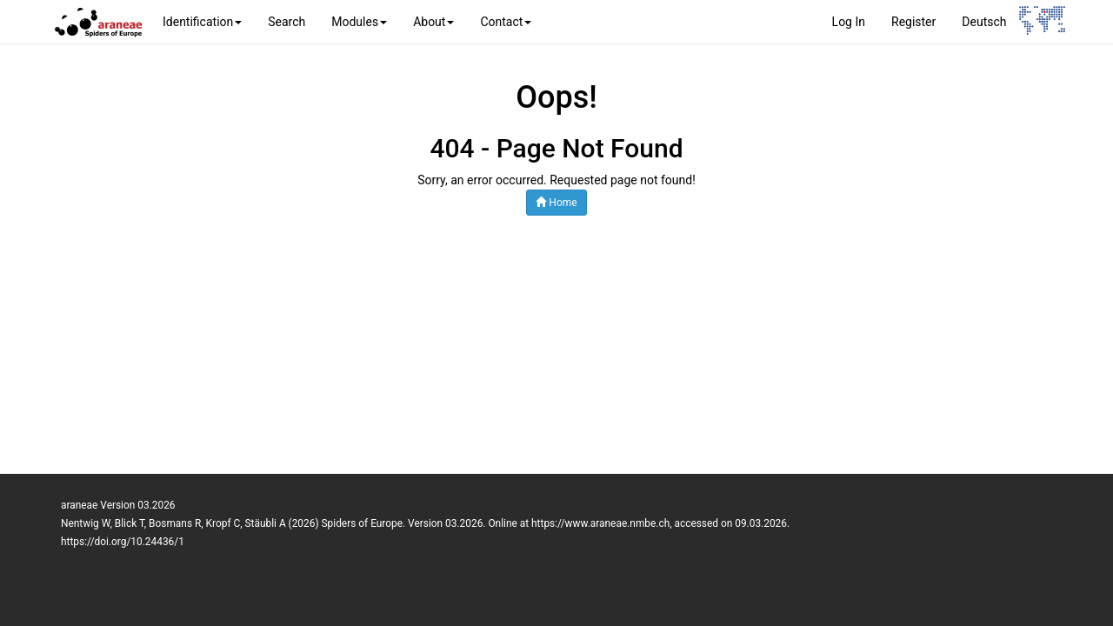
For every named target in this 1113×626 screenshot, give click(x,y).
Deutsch (984, 22)
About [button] (433, 22)
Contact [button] (505, 22)
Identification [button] (202, 22)
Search (286, 22)
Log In (848, 22)
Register (913, 22)
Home (556, 202)
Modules (359, 22)
